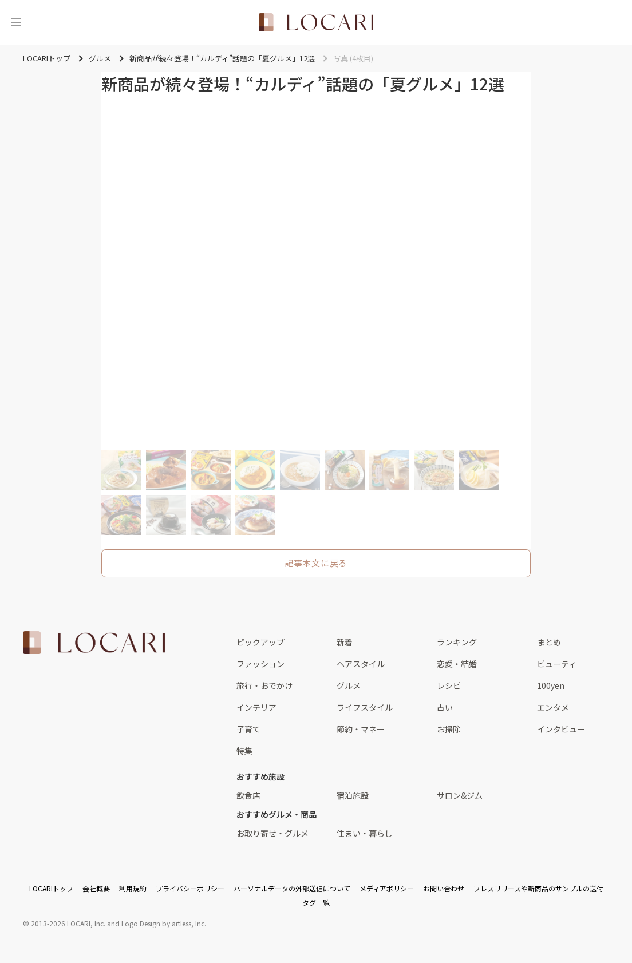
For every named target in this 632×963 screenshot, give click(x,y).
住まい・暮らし (365, 833)
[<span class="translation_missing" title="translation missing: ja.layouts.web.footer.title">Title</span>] (94, 642)
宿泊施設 (353, 795)
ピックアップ (260, 642)
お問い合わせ (443, 888)
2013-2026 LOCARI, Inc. (68, 923)
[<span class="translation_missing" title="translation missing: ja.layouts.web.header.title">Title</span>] (316, 22)
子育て (248, 729)
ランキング (457, 642)
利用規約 (133, 888)
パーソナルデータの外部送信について (292, 888)
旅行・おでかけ (264, 685)
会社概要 (96, 888)
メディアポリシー (387, 888)
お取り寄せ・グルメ (272, 833)
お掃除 (449, 729)
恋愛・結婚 (457, 663)
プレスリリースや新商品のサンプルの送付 (538, 888)
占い (445, 707)
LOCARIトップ (51, 888)
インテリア (256, 707)
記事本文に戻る (316, 563)
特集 (244, 750)
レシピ (449, 685)
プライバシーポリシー (190, 888)
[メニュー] (16, 22)
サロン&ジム (460, 795)
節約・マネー (361, 729)
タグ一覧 (316, 902)
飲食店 (248, 795)
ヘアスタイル (361, 663)
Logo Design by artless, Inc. (163, 923)
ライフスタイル (365, 707)
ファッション (260, 663)
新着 (345, 642)
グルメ (349, 685)
